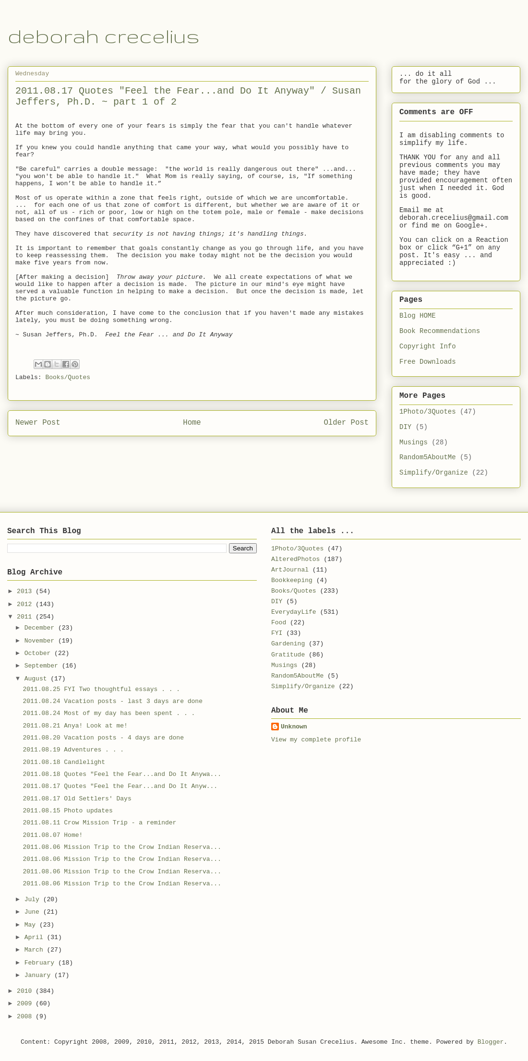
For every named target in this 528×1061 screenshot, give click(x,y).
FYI (276, 633)
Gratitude (288, 654)
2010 (26, 991)
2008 (26, 1016)
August (37, 678)
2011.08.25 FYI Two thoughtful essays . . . (101, 689)
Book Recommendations (439, 331)
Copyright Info (427, 346)
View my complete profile (316, 739)
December (41, 628)
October (39, 653)
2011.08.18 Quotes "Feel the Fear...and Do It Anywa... (122, 774)
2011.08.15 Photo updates (67, 810)
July (33, 899)
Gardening (288, 643)
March (35, 950)
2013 (26, 591)
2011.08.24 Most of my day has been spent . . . (109, 713)
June (33, 912)
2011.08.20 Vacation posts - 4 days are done (103, 737)
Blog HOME (417, 316)
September (43, 665)
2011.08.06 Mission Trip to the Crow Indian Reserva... (122, 847)
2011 (26, 616)
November (41, 640)
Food (278, 622)
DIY (405, 427)
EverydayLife (293, 612)
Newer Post (37, 422)
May (31, 925)
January (39, 975)
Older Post (346, 422)
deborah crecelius (104, 36)
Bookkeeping (291, 580)
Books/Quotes (67, 377)
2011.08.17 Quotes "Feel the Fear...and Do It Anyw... (120, 786)
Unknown (294, 726)
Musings (413, 442)
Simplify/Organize (433, 473)
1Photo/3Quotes (427, 412)
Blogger (491, 1042)
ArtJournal (290, 569)
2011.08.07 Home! (53, 835)
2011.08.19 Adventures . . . (73, 749)
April (35, 937)
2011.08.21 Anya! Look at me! (75, 725)
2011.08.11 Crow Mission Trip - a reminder (99, 822)
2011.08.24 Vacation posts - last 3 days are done (112, 701)
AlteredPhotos (295, 559)
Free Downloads (427, 362)
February (41, 962)
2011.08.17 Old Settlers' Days (77, 798)
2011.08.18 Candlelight (64, 762)
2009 (26, 1003)
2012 (26, 604)
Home (192, 422)
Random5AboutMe (427, 457)
